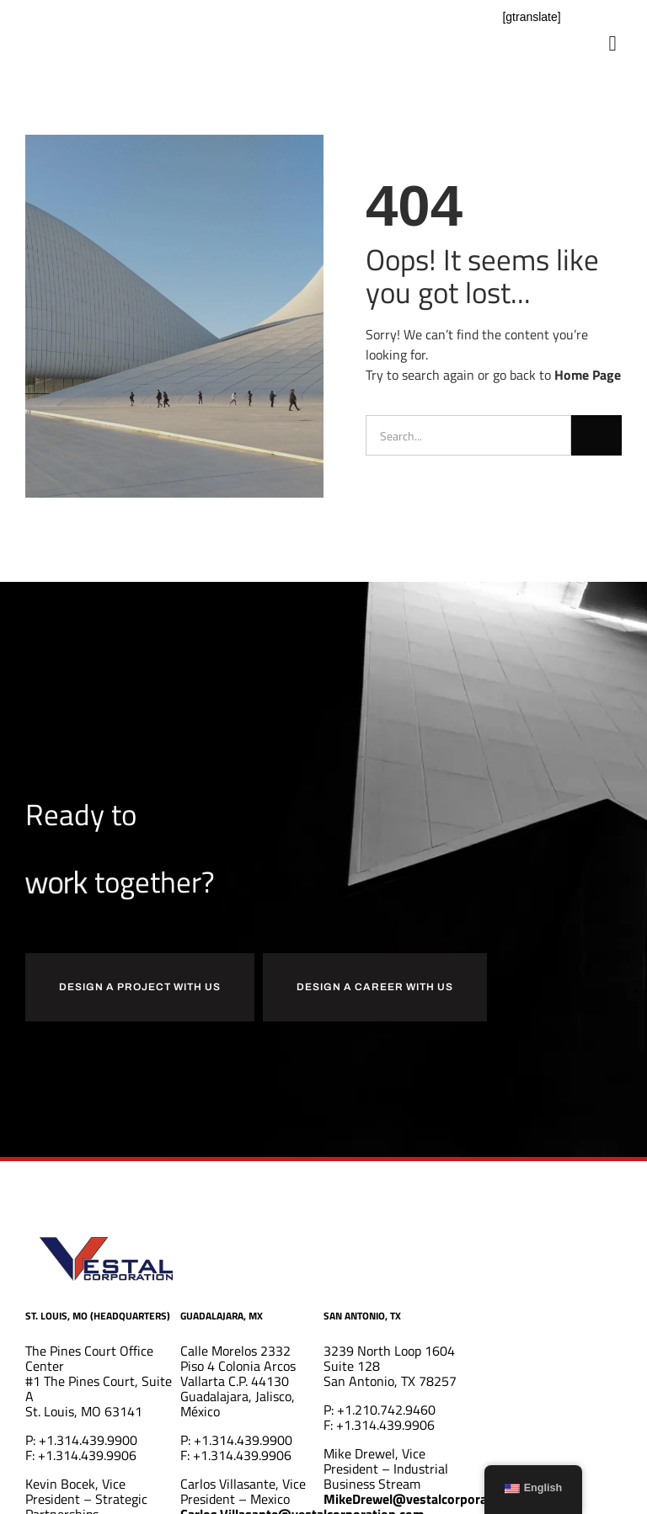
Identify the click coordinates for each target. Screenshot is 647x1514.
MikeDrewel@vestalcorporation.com (431, 1499)
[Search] (596, 435)
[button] (612, 44)
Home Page (587, 375)
